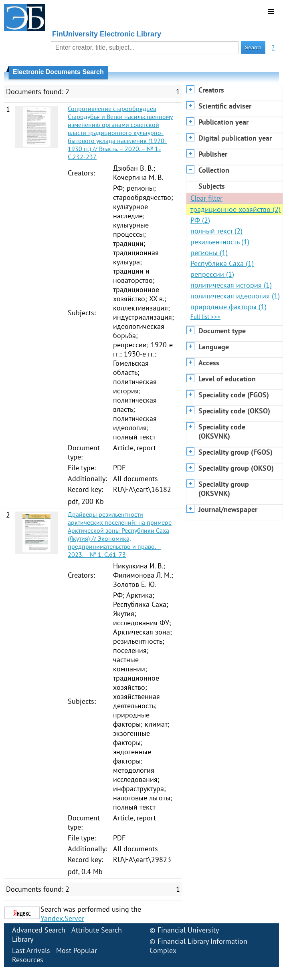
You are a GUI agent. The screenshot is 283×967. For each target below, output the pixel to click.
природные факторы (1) (228, 306)
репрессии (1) (212, 274)
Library (22, 939)
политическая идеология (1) (235, 295)
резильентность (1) (219, 241)
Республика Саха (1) (222, 263)
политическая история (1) (231, 285)
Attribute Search (96, 930)
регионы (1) (209, 252)
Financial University (188, 930)
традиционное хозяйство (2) (235, 209)
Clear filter (206, 198)
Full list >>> (205, 316)
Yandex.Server (62, 918)
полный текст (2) (216, 231)
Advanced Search (38, 930)
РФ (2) (200, 220)
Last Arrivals (31, 950)
